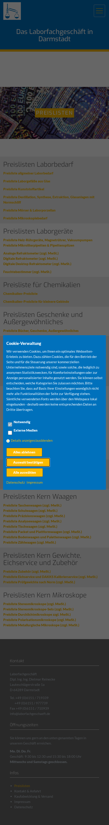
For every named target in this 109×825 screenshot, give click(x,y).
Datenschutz (15, 482)
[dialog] (54, 412)
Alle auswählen (24, 472)
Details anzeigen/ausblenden (32, 440)
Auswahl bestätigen (28, 462)
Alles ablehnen (24, 452)
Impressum (35, 482)
